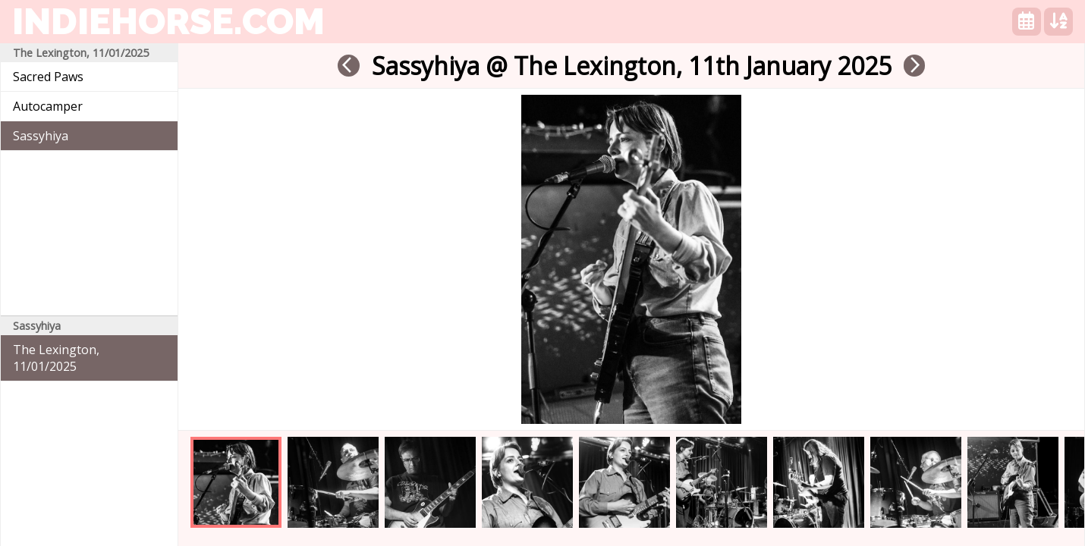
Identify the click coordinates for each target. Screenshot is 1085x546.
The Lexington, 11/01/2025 (56, 358)
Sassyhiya (40, 135)
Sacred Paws (48, 76)
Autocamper (48, 106)
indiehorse (168, 21)
